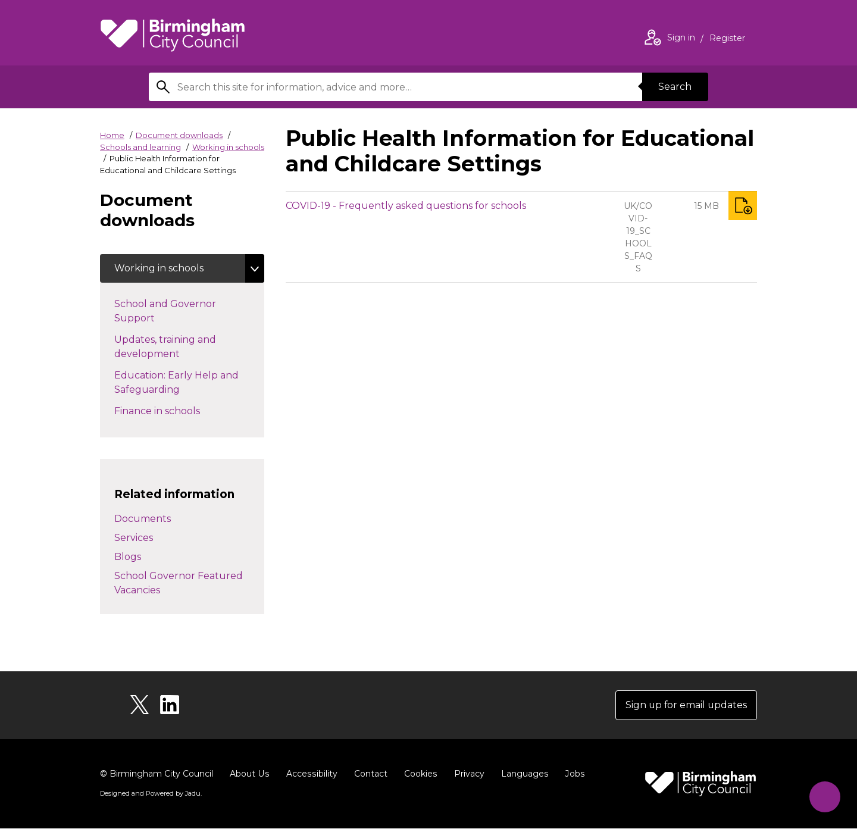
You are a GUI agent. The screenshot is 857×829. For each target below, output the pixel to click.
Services (133, 538)
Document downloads (179, 135)
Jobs (571, 774)
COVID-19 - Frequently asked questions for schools (406, 205)
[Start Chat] (824, 796)
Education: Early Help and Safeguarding (176, 382)
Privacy (466, 774)
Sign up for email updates (685, 705)
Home (112, 135)
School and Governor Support (165, 311)
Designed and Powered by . (150, 794)
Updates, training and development (168, 346)
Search (675, 86)
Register (727, 39)
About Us (249, 774)
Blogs (127, 557)
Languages (521, 774)
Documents (142, 519)
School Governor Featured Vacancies (178, 583)
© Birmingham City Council (156, 774)
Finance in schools (178, 410)
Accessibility (310, 774)
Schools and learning (140, 147)
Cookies (418, 774)
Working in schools (228, 147)
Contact (368, 774)
